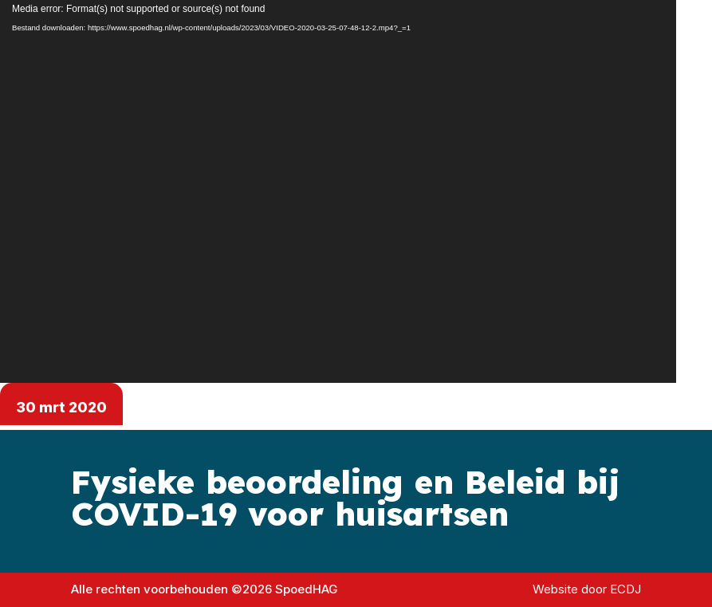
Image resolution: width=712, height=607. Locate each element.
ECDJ (625, 589)
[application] (338, 191)
